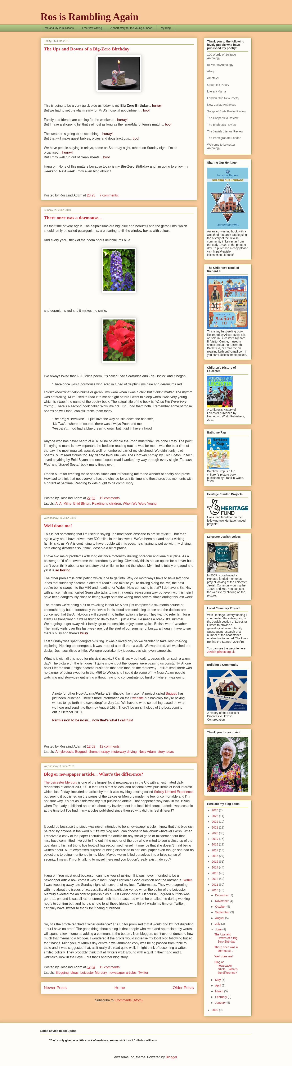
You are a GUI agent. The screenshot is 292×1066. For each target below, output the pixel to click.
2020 (215, 833)
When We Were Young (140, 503)
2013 (215, 873)
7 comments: (109, 195)
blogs (74, 972)
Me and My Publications (59, 28)
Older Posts (183, 987)
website (138, 698)
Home (119, 987)
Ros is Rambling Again (90, 16)
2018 (215, 844)
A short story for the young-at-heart (131, 28)
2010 (215, 890)
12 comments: (110, 746)
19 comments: (110, 498)
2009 (215, 1010)
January (220, 1002)
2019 (215, 838)
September (222, 912)
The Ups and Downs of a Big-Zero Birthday (87, 48)
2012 (215, 878)
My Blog (166, 28)
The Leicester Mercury (60, 782)
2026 (215, 810)
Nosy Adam (147, 751)
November (222, 901)
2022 (215, 821)
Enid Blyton (81, 503)
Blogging (62, 972)
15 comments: (110, 967)
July (218, 923)
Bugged (171, 693)
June (218, 929)
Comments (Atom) (129, 1000)
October (220, 906)
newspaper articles (122, 972)
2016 (215, 856)
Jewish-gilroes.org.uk (221, 651)
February (221, 997)
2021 (215, 827)
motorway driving (124, 751)
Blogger (171, 1057)
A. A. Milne (63, 503)
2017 (215, 850)
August (220, 918)
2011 (215, 884)
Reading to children (106, 503)
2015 (215, 861)
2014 (215, 867)
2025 (215, 816)
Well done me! (58, 525)
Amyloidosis (64, 751)
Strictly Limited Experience (174, 792)
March (219, 991)
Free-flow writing (92, 28)
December (222, 895)
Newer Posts (55, 987)
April (218, 985)
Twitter (187, 880)
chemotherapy (99, 751)
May (218, 979)
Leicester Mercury (93, 972)
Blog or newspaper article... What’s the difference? (93, 774)
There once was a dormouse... (73, 217)
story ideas (166, 751)
